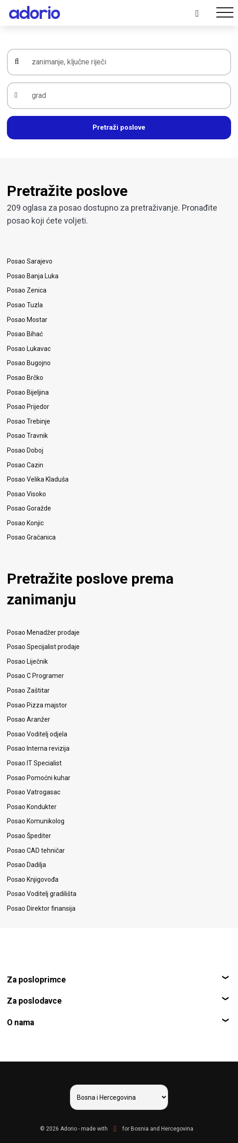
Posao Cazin (25, 465)
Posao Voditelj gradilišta (41, 893)
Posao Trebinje (28, 421)
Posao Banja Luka (32, 276)
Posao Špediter (29, 835)
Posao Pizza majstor (37, 705)
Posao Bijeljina (28, 392)
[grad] (125, 95)
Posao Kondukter (32, 806)
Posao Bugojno (29, 363)
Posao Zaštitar (28, 690)
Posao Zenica (26, 290)
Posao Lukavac (29, 348)
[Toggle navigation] (225, 12)
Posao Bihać (25, 334)
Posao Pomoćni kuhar (38, 777)
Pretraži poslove (119, 127)
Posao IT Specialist (34, 763)
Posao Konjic (25, 523)
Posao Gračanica (31, 537)
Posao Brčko (25, 377)
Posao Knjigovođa (32, 879)
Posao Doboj (25, 450)
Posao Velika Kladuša (38, 479)
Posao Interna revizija (38, 748)
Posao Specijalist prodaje (43, 646)
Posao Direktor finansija (41, 908)
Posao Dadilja (26, 864)
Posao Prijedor (28, 406)
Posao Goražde (29, 508)
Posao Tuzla (25, 305)
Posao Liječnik (27, 661)
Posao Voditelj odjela (37, 734)
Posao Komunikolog (35, 821)
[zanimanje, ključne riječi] (125, 62)
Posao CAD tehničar (36, 850)
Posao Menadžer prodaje (43, 632)
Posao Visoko (26, 494)
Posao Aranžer (28, 719)
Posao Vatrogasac (33, 792)
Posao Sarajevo (29, 261)
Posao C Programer (35, 675)
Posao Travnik (27, 435)
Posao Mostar (27, 319)
